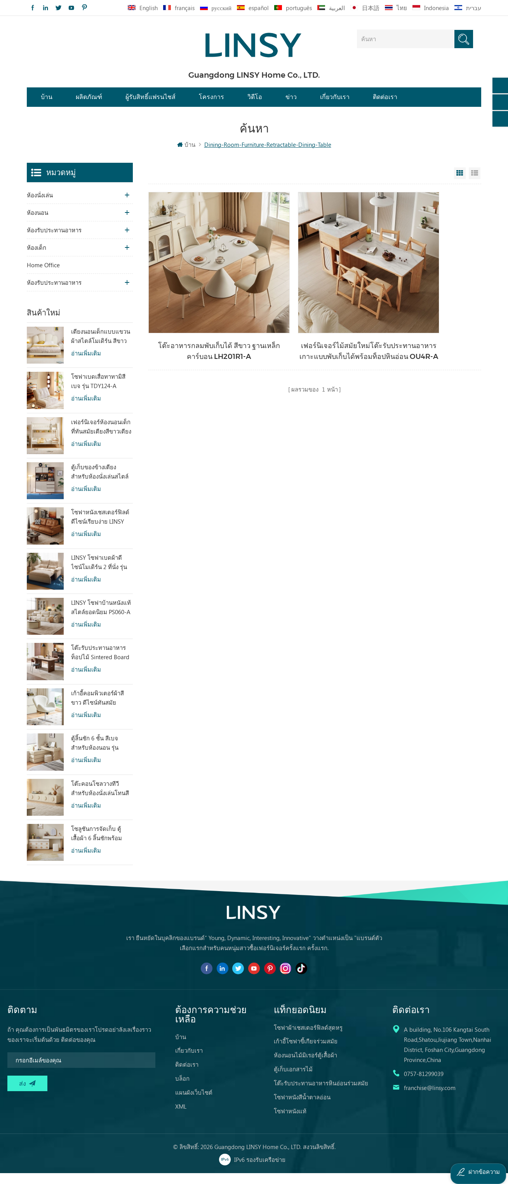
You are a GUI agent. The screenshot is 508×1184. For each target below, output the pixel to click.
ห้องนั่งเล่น (40, 205)
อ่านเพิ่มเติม (86, 363)
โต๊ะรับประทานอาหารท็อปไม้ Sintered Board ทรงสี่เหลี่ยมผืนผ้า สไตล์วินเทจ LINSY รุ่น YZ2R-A (100, 663)
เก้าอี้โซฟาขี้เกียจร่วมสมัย (306, 1052)
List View (474, 184)
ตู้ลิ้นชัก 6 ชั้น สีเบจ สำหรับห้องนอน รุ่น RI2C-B (94, 754)
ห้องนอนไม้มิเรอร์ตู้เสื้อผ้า (305, 1066)
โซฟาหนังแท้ (290, 1122)
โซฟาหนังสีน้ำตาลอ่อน (302, 1108)
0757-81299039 (424, 1084)
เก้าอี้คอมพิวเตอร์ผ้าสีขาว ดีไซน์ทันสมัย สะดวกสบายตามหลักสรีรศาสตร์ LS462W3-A (100, 708)
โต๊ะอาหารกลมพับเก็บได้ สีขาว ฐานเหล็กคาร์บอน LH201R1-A (201, 324)
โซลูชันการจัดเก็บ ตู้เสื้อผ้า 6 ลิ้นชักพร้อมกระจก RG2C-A (96, 844)
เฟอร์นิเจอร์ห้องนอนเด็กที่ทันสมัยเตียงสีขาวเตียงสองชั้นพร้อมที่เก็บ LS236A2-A (101, 437)
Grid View (460, 184)
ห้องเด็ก (36, 258)
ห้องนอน (37, 223)
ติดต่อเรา (385, 102)
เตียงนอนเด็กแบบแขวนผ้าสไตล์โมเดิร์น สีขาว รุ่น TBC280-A (100, 347)
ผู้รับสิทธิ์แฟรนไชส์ (150, 102)
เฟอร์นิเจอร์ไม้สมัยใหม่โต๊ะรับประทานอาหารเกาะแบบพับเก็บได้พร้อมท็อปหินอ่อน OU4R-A (313, 325)
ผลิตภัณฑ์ (89, 102)
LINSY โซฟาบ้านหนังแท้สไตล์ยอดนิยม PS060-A (101, 617)
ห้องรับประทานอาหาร (54, 240)
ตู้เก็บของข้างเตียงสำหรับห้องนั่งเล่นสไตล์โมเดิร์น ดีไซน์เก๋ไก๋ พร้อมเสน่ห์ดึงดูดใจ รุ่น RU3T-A (100, 482)
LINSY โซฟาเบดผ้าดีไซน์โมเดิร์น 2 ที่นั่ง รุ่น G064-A (99, 573)
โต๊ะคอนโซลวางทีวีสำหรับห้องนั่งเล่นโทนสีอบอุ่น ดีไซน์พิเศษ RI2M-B (100, 799)
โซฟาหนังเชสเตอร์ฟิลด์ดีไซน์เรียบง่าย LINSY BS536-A (100, 528)
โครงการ (211, 102)
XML (180, 1117)
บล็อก (182, 1089)
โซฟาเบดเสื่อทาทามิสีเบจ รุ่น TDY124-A (98, 391)
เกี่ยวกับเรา (335, 102)
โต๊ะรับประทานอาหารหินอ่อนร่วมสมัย (321, 1094)
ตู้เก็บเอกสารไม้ (293, 1080)
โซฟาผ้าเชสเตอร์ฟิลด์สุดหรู (308, 1038)
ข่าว (291, 102)
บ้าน (46, 102)
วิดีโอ (254, 102)
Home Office (43, 275)
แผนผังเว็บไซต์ (193, 1103)
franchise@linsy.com (430, 1098)
